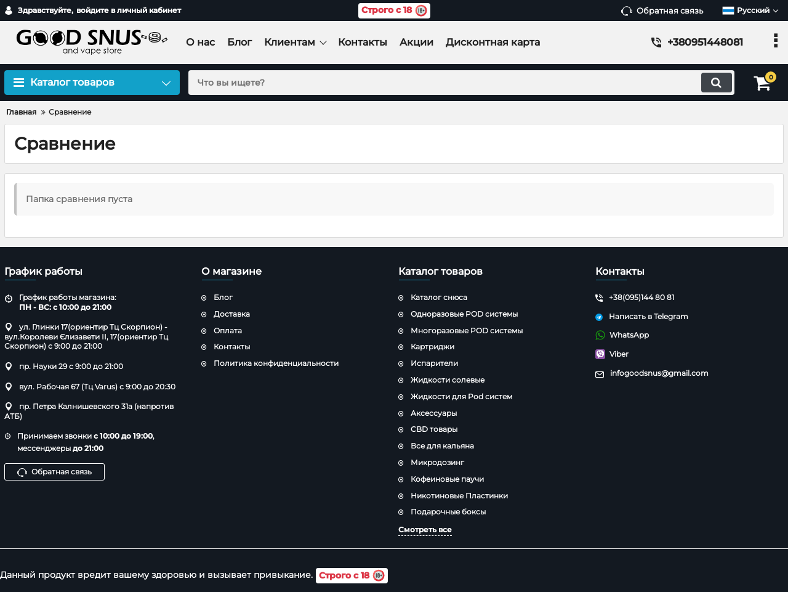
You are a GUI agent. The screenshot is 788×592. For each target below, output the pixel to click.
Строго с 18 (394, 10)
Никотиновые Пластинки (459, 495)
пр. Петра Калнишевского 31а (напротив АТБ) (89, 411)
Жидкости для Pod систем (461, 396)
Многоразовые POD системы (467, 330)
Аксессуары (434, 413)
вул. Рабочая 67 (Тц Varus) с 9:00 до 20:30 (89, 386)
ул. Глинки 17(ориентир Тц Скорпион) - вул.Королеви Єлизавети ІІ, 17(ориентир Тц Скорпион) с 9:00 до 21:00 (86, 336)
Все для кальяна (442, 445)
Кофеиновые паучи (447, 479)
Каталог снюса (439, 297)
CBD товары (434, 429)
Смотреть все (425, 529)
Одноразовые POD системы (464, 313)
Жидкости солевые (447, 379)
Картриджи (432, 346)
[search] (460, 82)
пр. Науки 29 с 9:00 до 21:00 (63, 366)
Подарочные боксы (448, 511)
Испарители (434, 363)
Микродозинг (437, 462)
